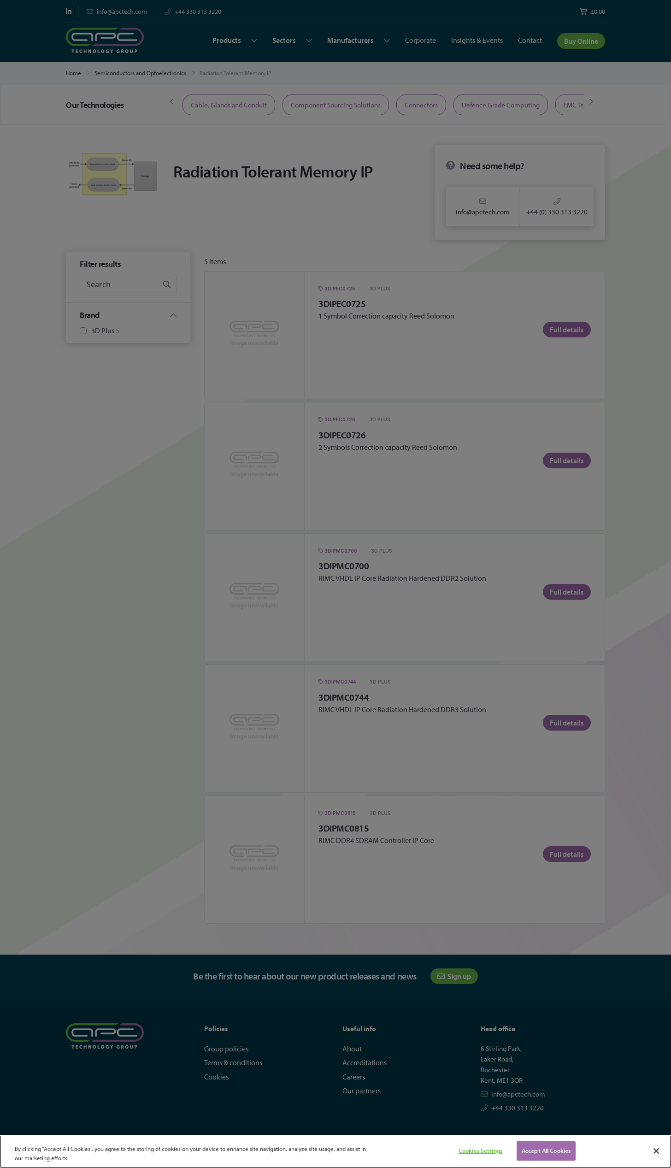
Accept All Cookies (546, 1150)
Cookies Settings (480, 1150)
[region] (335, 1151)
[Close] (656, 1151)
